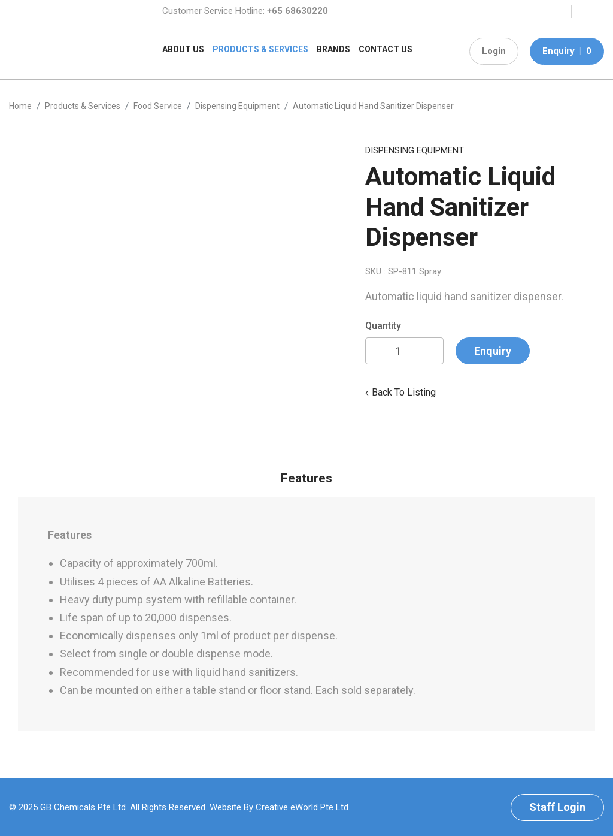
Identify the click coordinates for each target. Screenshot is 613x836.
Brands (333, 49)
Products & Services (260, 49)
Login (494, 51)
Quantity (383, 325)
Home (20, 106)
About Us (183, 49)
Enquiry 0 (566, 51)
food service (157, 106)
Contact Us (385, 49)
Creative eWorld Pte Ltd (302, 807)
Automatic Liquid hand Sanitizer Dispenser (373, 106)
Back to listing (404, 392)
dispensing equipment (237, 106)
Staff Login (557, 807)
